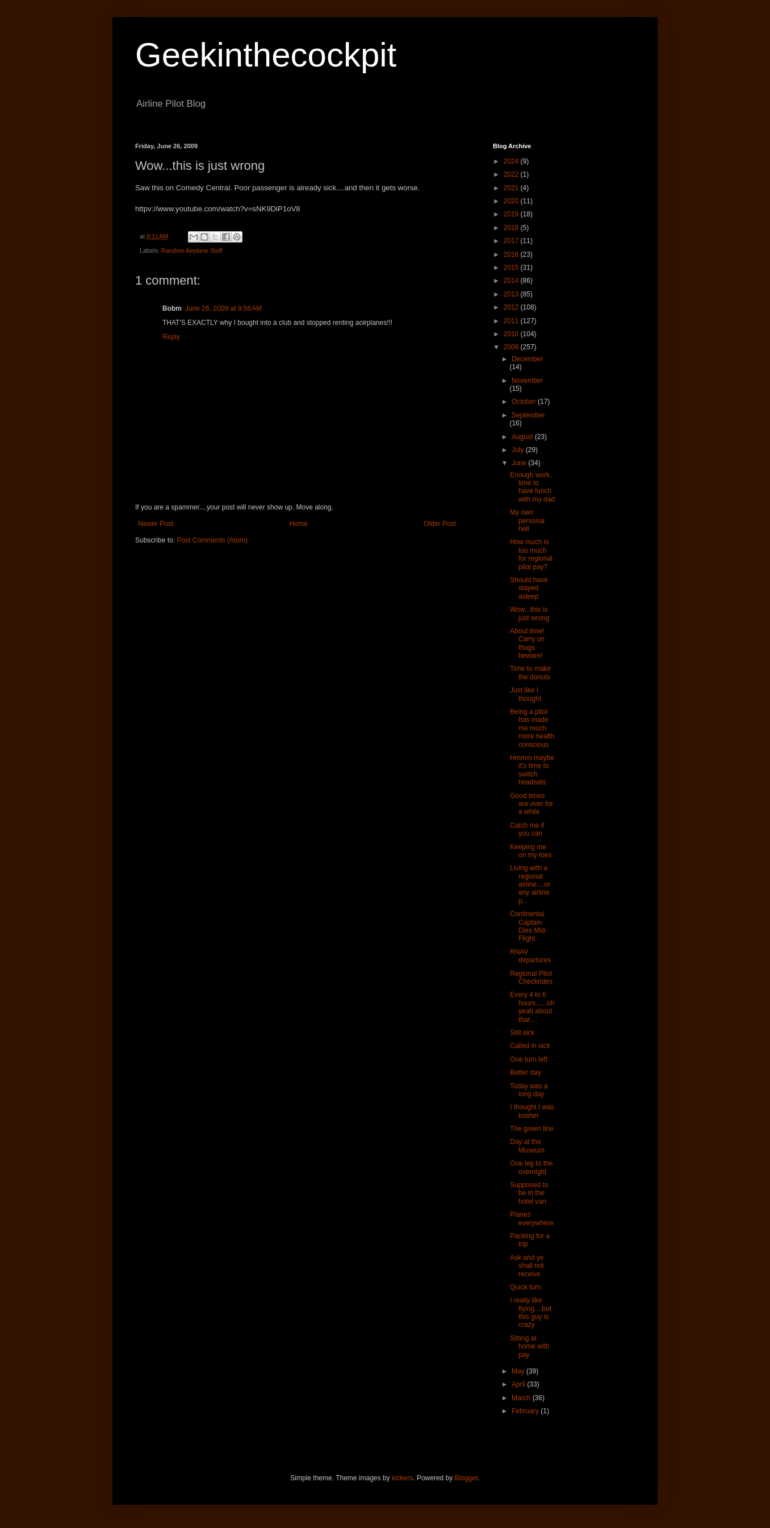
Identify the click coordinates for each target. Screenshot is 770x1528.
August (523, 437)
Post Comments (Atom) (212, 540)
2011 (512, 321)
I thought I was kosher (532, 1111)
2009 (512, 347)
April (519, 1384)
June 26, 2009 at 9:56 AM (223, 308)
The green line (532, 1129)
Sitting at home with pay (530, 1346)
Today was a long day (529, 1090)
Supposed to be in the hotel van (529, 1193)
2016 (512, 254)
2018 (512, 228)
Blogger (466, 1478)
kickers (402, 1478)
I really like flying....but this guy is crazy (530, 1312)
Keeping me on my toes (531, 851)
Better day (525, 1072)
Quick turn (525, 1287)
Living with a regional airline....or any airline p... (530, 884)
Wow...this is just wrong (530, 613)
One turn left (528, 1059)
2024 (512, 161)
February (526, 1411)
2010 (512, 334)
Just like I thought (525, 694)
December (527, 359)
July (519, 450)
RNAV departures (530, 956)
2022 (512, 174)
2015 (512, 268)
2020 (512, 201)
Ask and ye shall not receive (527, 1266)
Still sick (522, 1033)
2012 (512, 307)
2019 (512, 214)
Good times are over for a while (531, 804)
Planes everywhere (532, 1218)
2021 (512, 188)
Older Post (440, 524)
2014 (512, 281)
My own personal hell (527, 520)
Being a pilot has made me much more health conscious (532, 728)
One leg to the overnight (531, 1167)
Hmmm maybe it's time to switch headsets (532, 770)
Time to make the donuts (530, 672)
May (519, 1371)
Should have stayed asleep (529, 588)
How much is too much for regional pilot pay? (531, 554)
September (528, 415)
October (525, 402)
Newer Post (155, 524)
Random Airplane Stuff (192, 250)
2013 (512, 294)
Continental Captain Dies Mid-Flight (528, 926)
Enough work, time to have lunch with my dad (532, 487)
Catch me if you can (527, 829)
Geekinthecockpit (265, 55)
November (527, 381)
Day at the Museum (527, 1146)
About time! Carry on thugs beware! (527, 643)
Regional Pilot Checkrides (531, 978)
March (522, 1398)
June (520, 463)
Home (299, 524)
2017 (512, 241)
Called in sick (530, 1046)
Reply (171, 337)
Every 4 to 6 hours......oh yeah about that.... (532, 1007)
